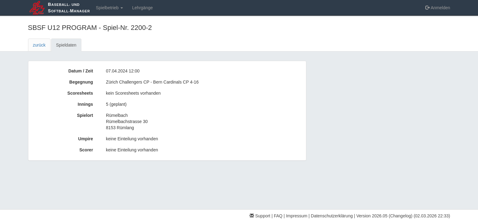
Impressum (296, 215)
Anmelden (437, 7)
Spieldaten (66, 45)
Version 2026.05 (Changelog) (384, 215)
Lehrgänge (142, 7)
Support (260, 215)
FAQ (278, 215)
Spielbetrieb (109, 7)
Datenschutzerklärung (332, 215)
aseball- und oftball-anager (69, 7)
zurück (39, 45)
